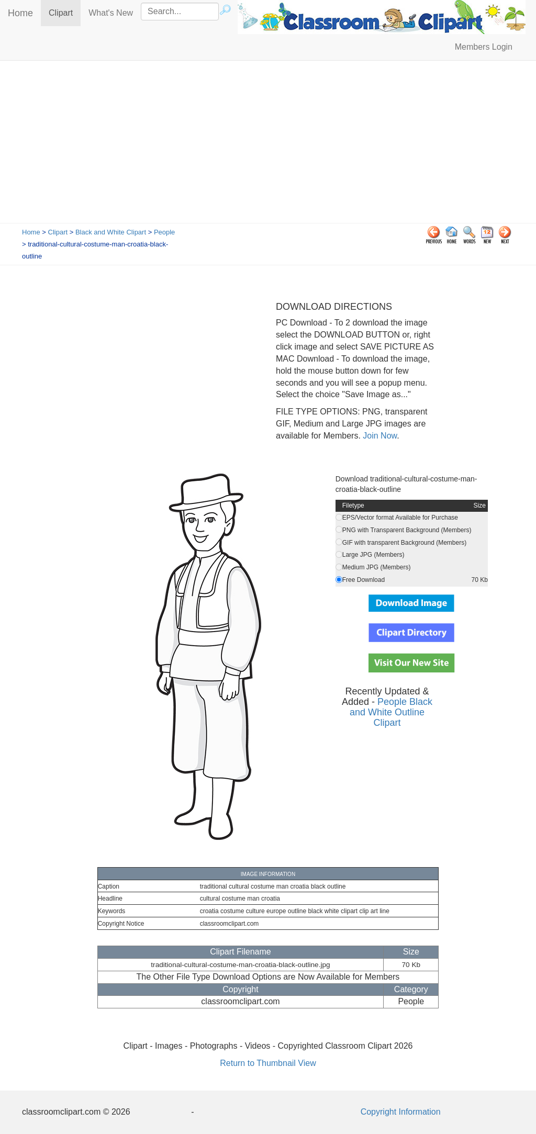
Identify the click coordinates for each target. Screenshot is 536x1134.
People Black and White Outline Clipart (391, 712)
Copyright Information (401, 1111)
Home (20, 13)
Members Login (483, 46)
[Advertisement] (268, 144)
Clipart (65, 12)
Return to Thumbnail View (268, 1063)
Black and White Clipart (110, 232)
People (164, 232)
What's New (110, 12)
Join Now (379, 435)
